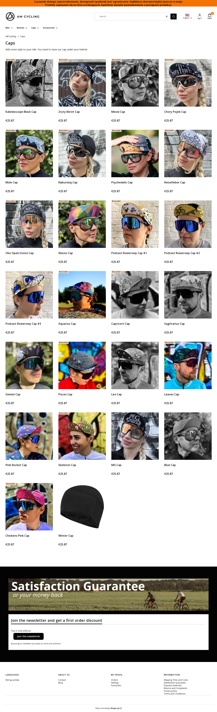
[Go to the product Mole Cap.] (29, 153)
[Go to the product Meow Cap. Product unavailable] (135, 83)
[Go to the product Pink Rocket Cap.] (29, 436)
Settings (115, 682)
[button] (173, 16)
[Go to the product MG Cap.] (135, 436)
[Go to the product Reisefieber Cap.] (188, 153)
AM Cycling (10, 36)
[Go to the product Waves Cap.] (82, 224)
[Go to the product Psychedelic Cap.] (135, 153)
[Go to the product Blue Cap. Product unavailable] (188, 436)
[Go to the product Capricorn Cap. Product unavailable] (135, 295)
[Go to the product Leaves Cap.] (188, 365)
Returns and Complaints (175, 688)
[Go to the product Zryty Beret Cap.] (82, 83)
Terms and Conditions (174, 693)
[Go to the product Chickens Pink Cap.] (29, 507)
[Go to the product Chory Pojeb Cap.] (188, 83)
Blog (60, 682)
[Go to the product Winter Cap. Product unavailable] (82, 507)
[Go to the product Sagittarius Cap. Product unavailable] (188, 295)
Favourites (116, 685)
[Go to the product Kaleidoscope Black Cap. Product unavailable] (29, 83)
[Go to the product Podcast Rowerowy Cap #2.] (188, 224)
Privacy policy (170, 690)
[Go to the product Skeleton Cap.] (82, 436)
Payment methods (172, 685)
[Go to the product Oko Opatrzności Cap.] (29, 224)
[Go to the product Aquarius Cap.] (82, 295)
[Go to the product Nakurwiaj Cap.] (82, 153)
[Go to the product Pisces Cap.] (82, 365)
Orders (114, 679)
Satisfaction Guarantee (175, 682)
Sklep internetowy (107, 708)
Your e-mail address (21, 630)
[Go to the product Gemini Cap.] (29, 365)
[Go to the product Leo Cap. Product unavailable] (135, 365)
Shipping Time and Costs (176, 679)
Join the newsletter (28, 636)
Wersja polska (12, 679)
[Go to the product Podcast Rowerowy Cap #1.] (135, 224)
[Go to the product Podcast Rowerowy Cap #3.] (29, 295)
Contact (62, 679)
